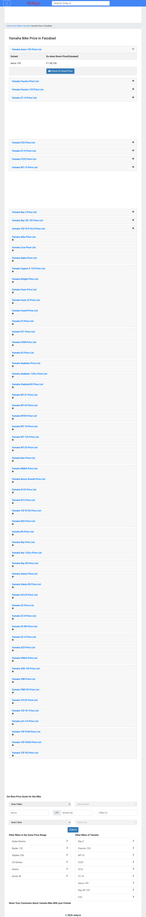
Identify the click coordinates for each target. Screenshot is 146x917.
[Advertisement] (73, 119)
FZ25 (106, 862)
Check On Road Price (60, 71)
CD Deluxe (40, 862)
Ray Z (106, 841)
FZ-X (106, 869)
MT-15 (106, 855)
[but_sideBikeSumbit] (73, 829)
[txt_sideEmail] (117, 812)
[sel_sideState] (40, 822)
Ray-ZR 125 (106, 890)
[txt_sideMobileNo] (77, 812)
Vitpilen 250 (40, 855)
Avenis (40, 869)
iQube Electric (40, 841)
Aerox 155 (106, 883)
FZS (106, 897)
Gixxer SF (40, 876)
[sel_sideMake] (40, 804)
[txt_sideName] (29, 812)
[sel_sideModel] (106, 804)
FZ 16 (106, 876)
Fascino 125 (106, 848)
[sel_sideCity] (106, 822)
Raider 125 (40, 848)
